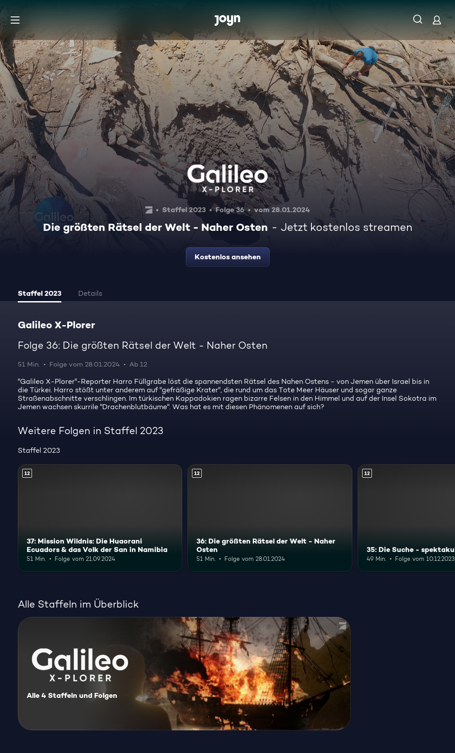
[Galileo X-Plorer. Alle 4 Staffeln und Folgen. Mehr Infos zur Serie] (184, 673)
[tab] (39, 294)
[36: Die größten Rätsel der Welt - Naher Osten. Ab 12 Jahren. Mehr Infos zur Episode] (270, 518)
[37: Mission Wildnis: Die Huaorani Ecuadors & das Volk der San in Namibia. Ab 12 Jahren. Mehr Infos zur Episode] (100, 518)
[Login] (437, 20)
